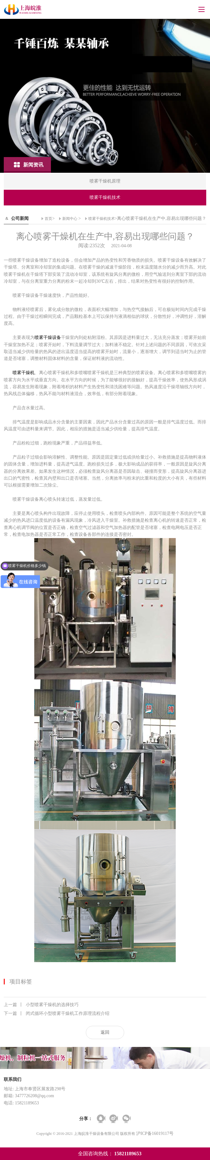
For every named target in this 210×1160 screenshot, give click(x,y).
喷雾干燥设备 (48, 337)
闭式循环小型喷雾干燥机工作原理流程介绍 (56, 1013)
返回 (105, 1032)
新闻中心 (69, 218)
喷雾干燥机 (24, 372)
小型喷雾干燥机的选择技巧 (41, 1005)
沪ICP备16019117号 (155, 1133)
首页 (48, 218)
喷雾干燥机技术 (101, 218)
